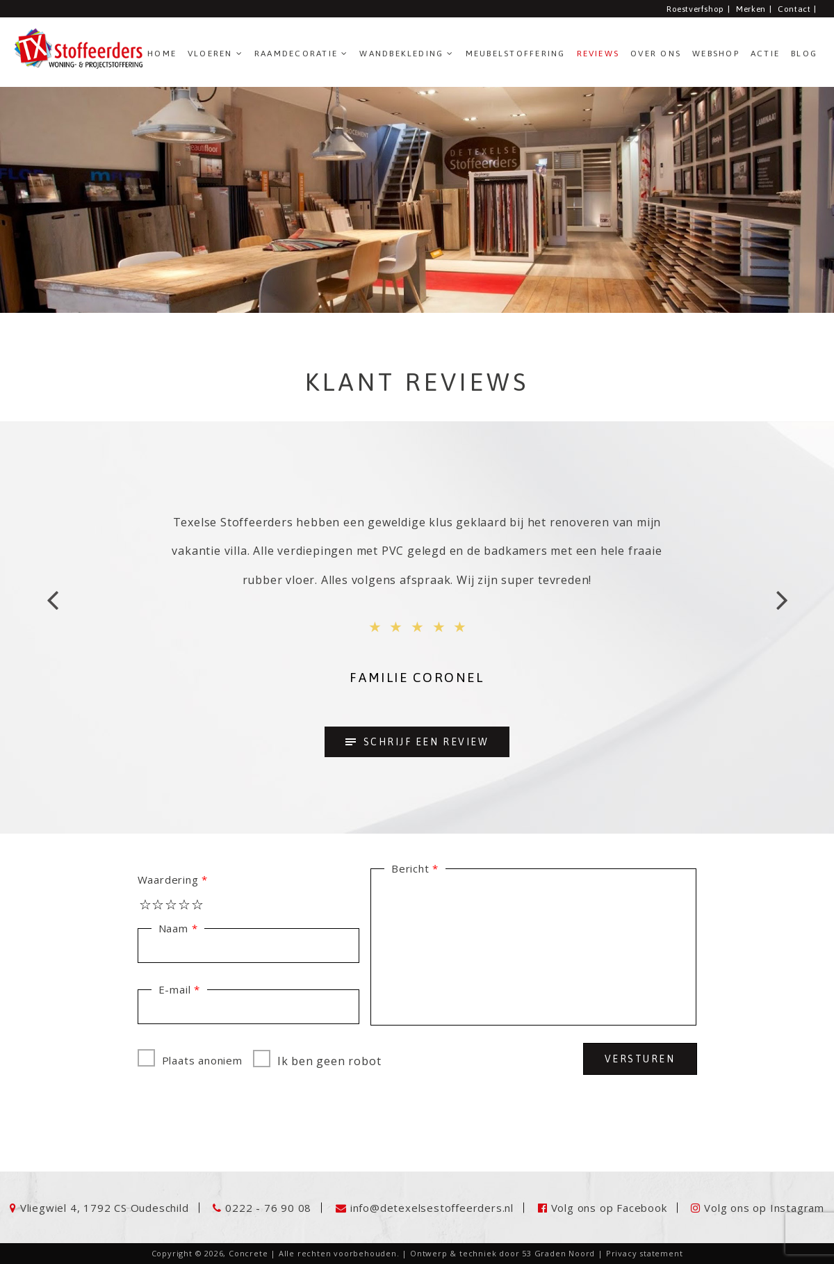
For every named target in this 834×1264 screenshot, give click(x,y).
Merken (751, 9)
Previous (52, 605)
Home (162, 53)
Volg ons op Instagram (764, 1208)
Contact (794, 9)
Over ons (655, 53)
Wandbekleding (401, 53)
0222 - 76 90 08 (268, 1208)
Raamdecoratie (296, 53)
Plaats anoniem (190, 1058)
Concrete (248, 1253)
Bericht (410, 868)
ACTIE (765, 53)
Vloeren (210, 53)
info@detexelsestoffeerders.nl (432, 1208)
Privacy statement (644, 1253)
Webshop (715, 53)
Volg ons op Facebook (609, 1208)
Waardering (168, 879)
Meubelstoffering (516, 53)
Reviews (598, 53)
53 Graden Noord (558, 1253)
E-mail (174, 989)
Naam (173, 928)
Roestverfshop (695, 9)
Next (782, 605)
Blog (804, 53)
